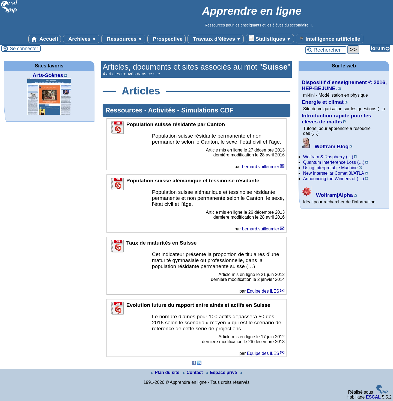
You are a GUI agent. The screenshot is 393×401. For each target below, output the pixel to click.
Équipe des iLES (263, 291)
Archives (81, 39)
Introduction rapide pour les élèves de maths (336, 118)
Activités (162, 110)
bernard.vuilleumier (260, 166)
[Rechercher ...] (325, 50)
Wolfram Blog (325, 146)
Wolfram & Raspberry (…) (328, 157)
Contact (193, 372)
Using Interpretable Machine (330, 167)
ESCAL (373, 397)
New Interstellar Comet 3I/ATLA (333, 173)
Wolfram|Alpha (327, 195)
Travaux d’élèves (215, 39)
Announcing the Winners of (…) (333, 178)
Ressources (123, 39)
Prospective (166, 39)
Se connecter (24, 48)
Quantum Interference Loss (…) (333, 162)
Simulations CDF (207, 110)
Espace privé (222, 372)
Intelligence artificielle (329, 38)
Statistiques (270, 38)
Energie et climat (323, 102)
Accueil (44, 39)
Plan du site (165, 372)
